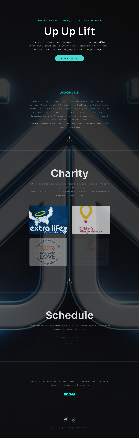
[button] (69, 58)
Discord (69, 394)
